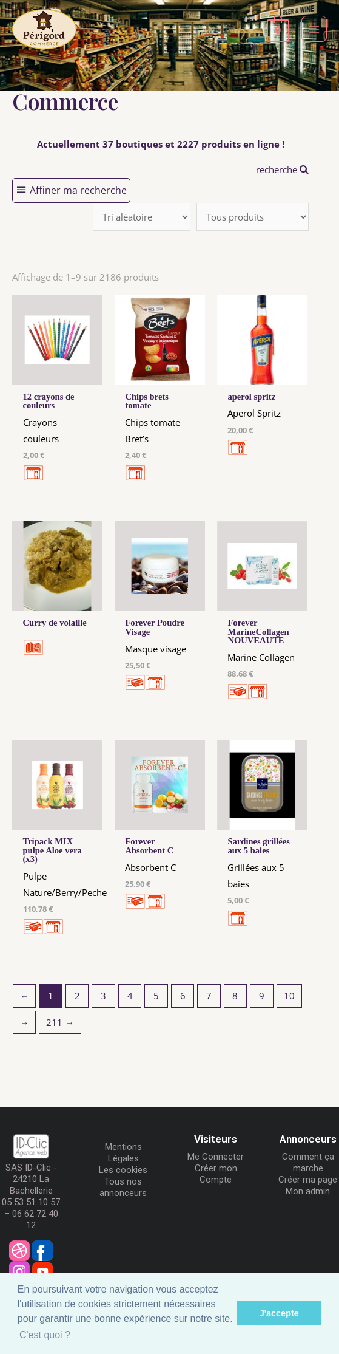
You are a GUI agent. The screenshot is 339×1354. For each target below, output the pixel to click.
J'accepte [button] (279, 1313)
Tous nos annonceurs (123, 1187)
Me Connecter (215, 1156)
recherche (282, 169)
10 (289, 996)
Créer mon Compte (216, 1174)
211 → (60, 1022)
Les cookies (123, 1169)
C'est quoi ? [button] (44, 1335)
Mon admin (308, 1191)
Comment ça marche (308, 1162)
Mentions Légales (123, 1152)
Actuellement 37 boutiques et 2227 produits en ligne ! (160, 144)
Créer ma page (307, 1179)
